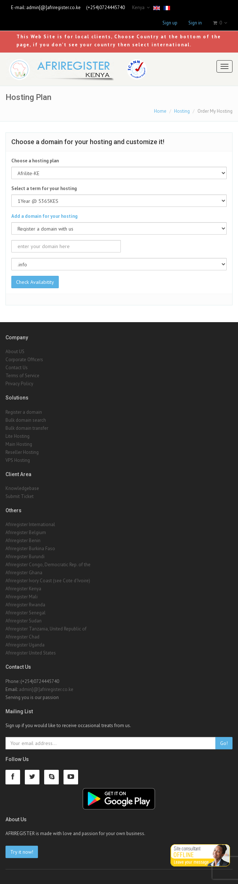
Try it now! (21, 852)
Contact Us (16, 367)
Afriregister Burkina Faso (30, 548)
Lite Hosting (17, 436)
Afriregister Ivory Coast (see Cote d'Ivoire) (47, 581)
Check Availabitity (35, 282)
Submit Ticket (19, 496)
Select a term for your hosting (44, 188)
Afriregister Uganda (25, 645)
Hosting (182, 111)
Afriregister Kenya (23, 589)
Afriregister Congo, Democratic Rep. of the (48, 564)
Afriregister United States (30, 653)
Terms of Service (22, 375)
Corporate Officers (24, 359)
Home (160, 111)
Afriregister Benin (23, 540)
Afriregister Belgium (25, 532)
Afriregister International (30, 524)
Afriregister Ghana (23, 573)
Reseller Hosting (22, 452)
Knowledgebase (22, 488)
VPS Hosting (17, 460)
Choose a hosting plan (35, 161)
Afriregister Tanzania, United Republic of (46, 629)
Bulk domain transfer (26, 428)
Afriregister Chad (22, 637)
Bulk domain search (25, 420)
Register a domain (23, 412)
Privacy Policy (19, 384)
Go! (224, 743)
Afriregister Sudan (23, 621)
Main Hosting (18, 444)
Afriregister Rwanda (25, 605)
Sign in (195, 23)
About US (14, 351)
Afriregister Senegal (25, 613)
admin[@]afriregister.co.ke (53, 7)
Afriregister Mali (21, 597)
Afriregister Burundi (25, 556)
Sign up (169, 23)
